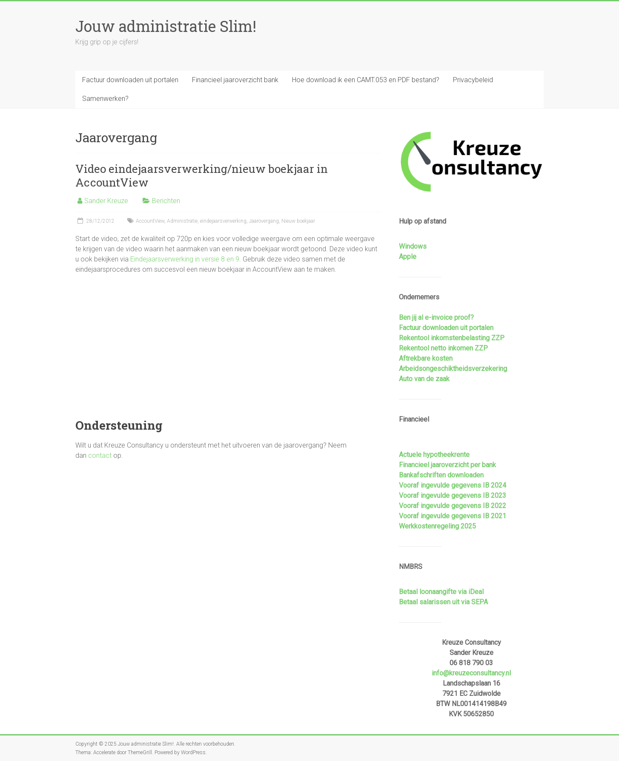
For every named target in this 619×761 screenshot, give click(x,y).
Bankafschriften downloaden (441, 475)
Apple (407, 257)
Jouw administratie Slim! (165, 26)
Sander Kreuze (106, 201)
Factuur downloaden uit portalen (130, 80)
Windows (413, 246)
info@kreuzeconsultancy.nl (471, 673)
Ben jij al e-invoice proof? (436, 317)
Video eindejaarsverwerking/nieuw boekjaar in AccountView (201, 175)
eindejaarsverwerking (223, 221)
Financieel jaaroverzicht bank (235, 80)
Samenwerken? (105, 99)
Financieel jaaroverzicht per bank (447, 465)
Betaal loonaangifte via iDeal (441, 592)
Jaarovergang (264, 221)
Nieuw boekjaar (298, 221)
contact (100, 455)
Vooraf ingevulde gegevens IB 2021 (452, 516)
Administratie (182, 221)
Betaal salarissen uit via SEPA (443, 602)
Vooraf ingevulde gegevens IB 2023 (452, 495)
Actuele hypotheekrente (434, 455)
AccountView (150, 221)
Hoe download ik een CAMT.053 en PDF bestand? (365, 80)
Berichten (166, 201)
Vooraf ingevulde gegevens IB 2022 (452, 506)
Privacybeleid (473, 80)
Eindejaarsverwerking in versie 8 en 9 (184, 259)
